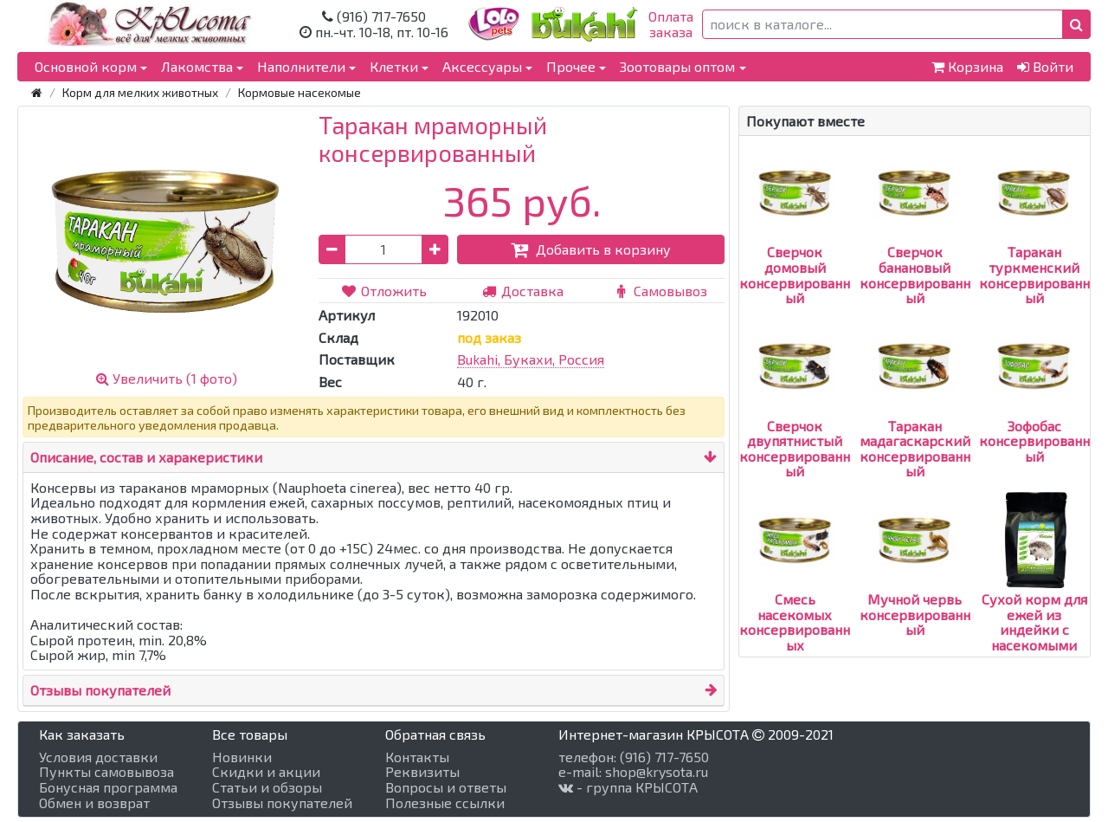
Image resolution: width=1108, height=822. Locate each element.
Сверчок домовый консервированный (794, 244)
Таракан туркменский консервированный (1034, 244)
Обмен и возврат (94, 803)
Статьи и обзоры (267, 787)
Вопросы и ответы (445, 787)
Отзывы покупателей (100, 690)
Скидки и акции (266, 772)
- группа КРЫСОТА (628, 787)
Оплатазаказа (670, 24)
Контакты (417, 757)
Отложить (384, 290)
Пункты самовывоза (106, 772)
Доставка (522, 290)
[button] (1076, 24)
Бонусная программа (108, 787)
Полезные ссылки (445, 803)
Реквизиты (422, 772)
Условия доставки (98, 757)
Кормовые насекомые (299, 92)
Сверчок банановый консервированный (915, 244)
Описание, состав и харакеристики (146, 457)
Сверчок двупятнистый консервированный (794, 418)
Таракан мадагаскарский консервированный (915, 418)
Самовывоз (660, 290)
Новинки (242, 757)
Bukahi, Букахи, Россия (530, 359)
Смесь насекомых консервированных (794, 591)
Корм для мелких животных (140, 92)
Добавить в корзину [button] (591, 249)
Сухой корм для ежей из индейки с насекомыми (1034, 591)
